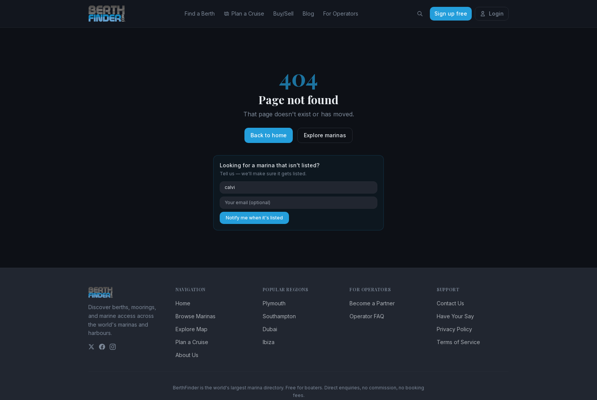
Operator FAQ (367, 316)
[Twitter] (91, 347)
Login (492, 13)
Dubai (270, 329)
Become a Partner (372, 303)
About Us (187, 355)
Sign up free (450, 13)
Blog (308, 13)
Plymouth (274, 303)
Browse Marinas (195, 316)
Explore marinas (325, 135)
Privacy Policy (454, 329)
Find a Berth (200, 13)
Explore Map (192, 329)
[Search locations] (420, 14)
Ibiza (269, 342)
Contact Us (450, 303)
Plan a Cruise (244, 13)
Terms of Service (458, 342)
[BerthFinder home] (108, 14)
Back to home (269, 135)
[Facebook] (102, 347)
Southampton (279, 316)
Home (183, 303)
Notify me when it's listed (254, 218)
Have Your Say (455, 316)
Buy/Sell (283, 13)
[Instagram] (113, 347)
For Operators (340, 13)
